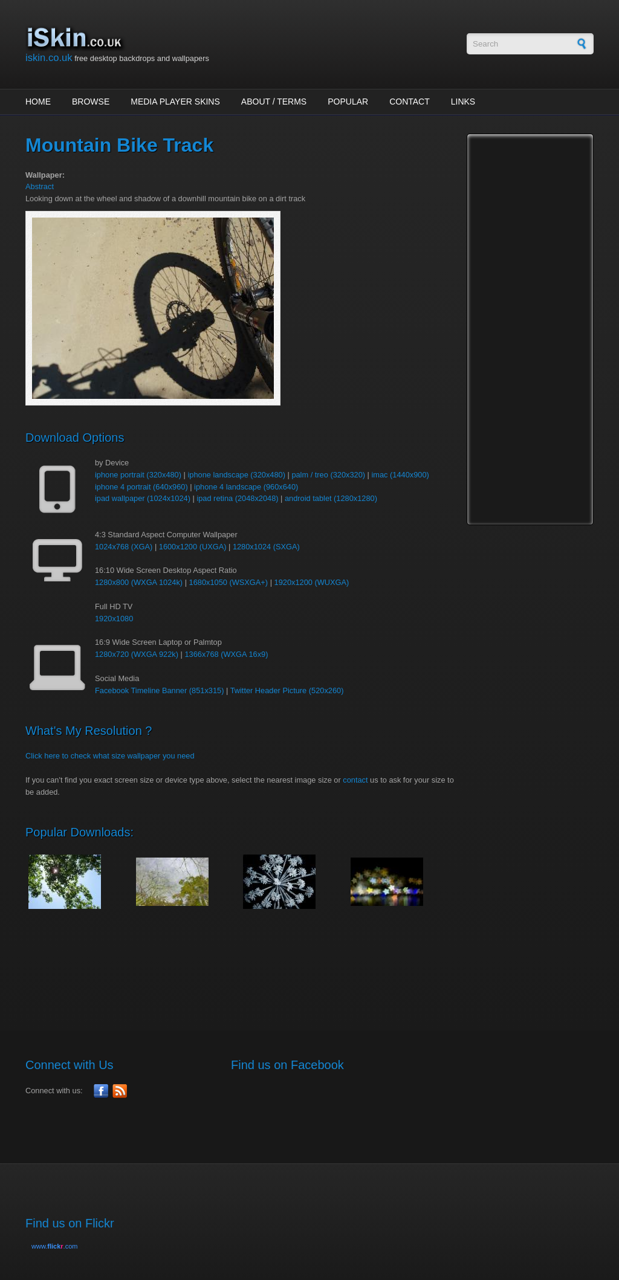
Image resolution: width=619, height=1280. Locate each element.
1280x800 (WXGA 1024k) (139, 582)
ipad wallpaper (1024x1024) (142, 498)
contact (355, 779)
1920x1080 (114, 618)
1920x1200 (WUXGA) (311, 582)
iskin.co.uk (49, 57)
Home (38, 101)
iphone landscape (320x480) (236, 474)
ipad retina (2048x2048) (237, 498)
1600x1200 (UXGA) (193, 546)
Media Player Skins (175, 101)
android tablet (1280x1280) (331, 498)
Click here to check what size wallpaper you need (110, 755)
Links (463, 101)
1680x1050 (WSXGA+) (228, 582)
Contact (409, 101)
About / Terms (273, 101)
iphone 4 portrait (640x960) (141, 486)
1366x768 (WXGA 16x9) (226, 654)
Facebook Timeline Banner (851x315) (159, 690)
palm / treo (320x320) (328, 474)
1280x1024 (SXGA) (266, 546)
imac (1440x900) (400, 474)
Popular (348, 101)
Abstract (39, 186)
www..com (54, 1246)
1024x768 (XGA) (123, 546)
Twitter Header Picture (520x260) (287, 690)
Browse (90, 101)
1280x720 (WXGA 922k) (136, 654)
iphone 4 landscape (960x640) (246, 486)
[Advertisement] (245, 963)
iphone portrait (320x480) (138, 474)
